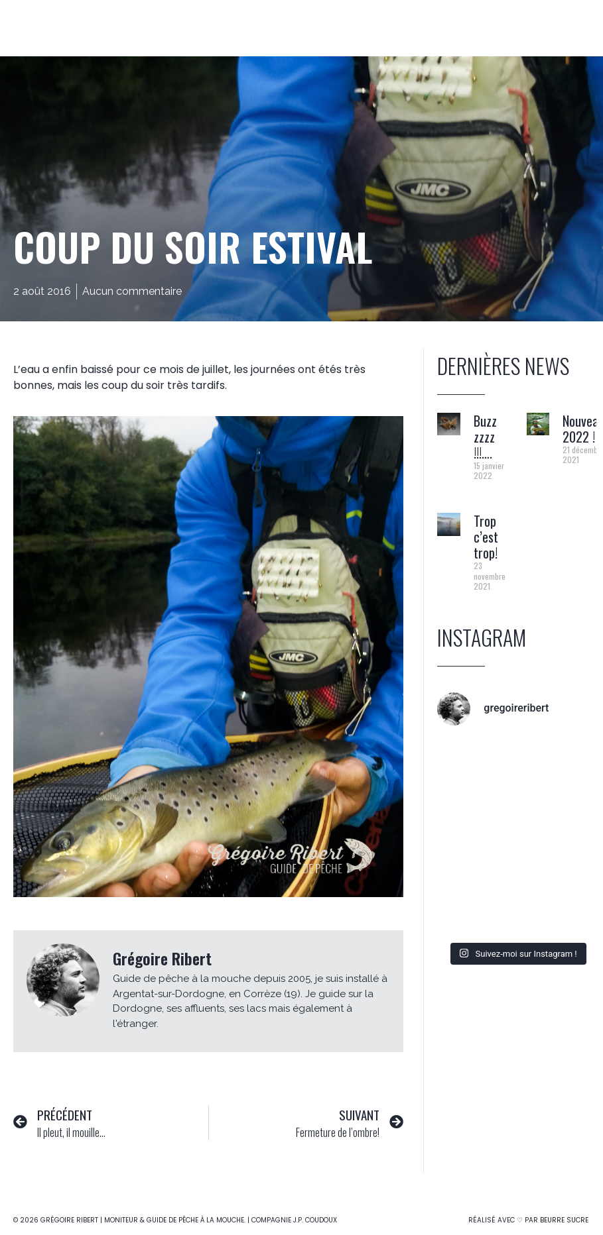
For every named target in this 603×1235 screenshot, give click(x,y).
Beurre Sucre (564, 1220)
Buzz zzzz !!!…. (485, 436)
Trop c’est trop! (486, 537)
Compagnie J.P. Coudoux (294, 1220)
